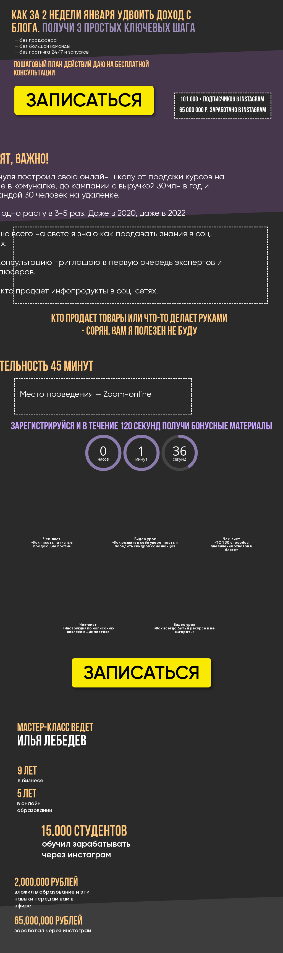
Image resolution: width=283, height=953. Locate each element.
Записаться (84, 100)
